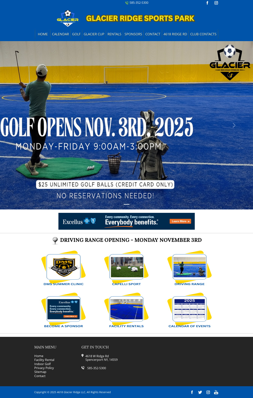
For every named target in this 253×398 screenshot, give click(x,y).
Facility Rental (44, 360)
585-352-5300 (139, 2)
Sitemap (40, 372)
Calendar (60, 34)
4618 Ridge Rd (175, 34)
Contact (152, 34)
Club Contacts (203, 34)
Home (43, 34)
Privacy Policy (44, 368)
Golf (76, 34)
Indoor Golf (42, 364)
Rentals (114, 34)
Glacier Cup (94, 34)
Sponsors (133, 34)
